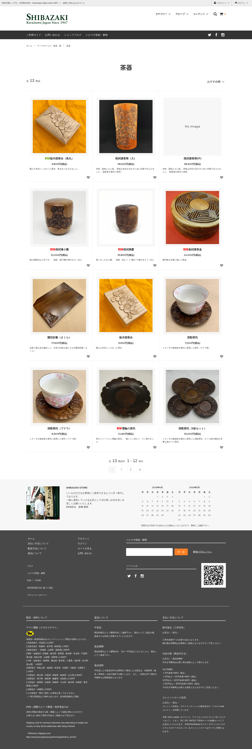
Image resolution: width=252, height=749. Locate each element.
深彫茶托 (192, 336)
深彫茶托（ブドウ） (59, 427)
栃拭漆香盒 (192, 248)
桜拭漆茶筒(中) (192, 157)
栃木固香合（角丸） (59, 157)
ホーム (29, 46)
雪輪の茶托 (126, 427)
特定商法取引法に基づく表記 (41, 578)
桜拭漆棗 (126, 248)
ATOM (36, 573)
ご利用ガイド (33, 35)
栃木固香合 (126, 336)
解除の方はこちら (202, 549)
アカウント (222, 2)
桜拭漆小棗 (59, 248)
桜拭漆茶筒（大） (126, 157)
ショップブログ (73, 35)
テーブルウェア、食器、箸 (49, 46)
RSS (28, 573)
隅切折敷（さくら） (59, 336)
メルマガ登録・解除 (96, 35)
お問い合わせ (52, 35)
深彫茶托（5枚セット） (192, 427)
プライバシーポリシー (38, 582)
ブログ (29, 563)
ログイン (242, 2)
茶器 (68, 46)
